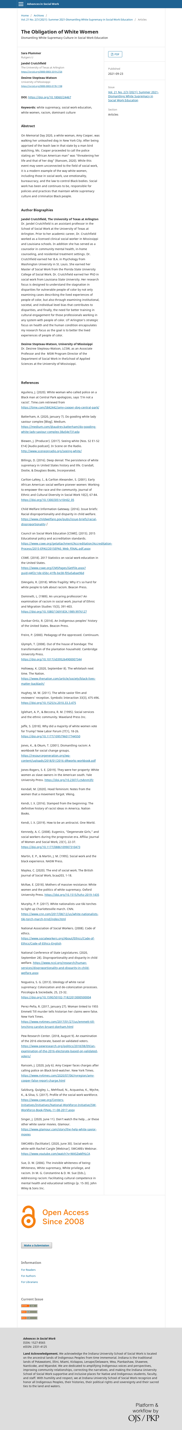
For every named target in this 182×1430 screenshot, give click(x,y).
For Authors (28, 1276)
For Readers (28, 1270)
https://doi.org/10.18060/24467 (49, 97)
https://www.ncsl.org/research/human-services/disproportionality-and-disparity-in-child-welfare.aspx (55, 968)
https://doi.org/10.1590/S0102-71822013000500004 (56, 997)
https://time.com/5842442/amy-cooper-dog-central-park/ (60, 407)
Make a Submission (36, 1245)
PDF (116, 54)
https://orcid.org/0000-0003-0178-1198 (41, 86)
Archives (39, 15)
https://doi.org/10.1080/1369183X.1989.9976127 (54, 611)
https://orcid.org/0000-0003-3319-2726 (41, 71)
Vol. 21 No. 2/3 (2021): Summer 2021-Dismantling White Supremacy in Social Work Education (77, 19)
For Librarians (29, 1282)
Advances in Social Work (43, 4)
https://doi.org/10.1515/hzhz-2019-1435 (72, 895)
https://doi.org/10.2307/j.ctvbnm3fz (69, 780)
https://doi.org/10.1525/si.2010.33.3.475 (48, 703)
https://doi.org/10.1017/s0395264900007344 (51, 659)
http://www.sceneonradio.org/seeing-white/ (51, 451)
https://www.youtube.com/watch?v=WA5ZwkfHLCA (55, 1154)
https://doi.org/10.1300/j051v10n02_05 (47, 500)
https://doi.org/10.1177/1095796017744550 (50, 736)
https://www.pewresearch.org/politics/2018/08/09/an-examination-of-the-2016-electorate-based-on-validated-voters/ (59, 1051)
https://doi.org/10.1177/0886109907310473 (50, 847)
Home (25, 15)
